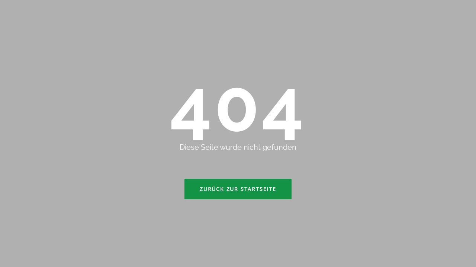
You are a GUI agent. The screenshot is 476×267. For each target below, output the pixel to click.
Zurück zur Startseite (238, 188)
